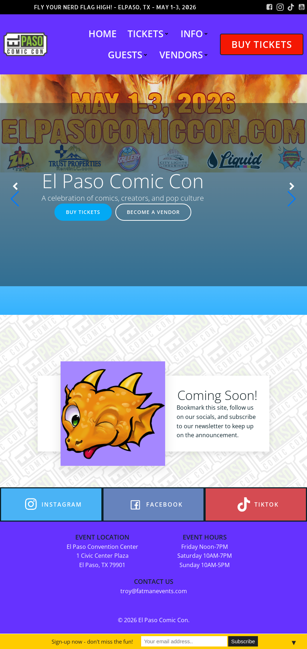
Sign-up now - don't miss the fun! (92, 641)
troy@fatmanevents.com (153, 591)
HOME (102, 33)
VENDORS (184, 54)
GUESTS (128, 54)
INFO (195, 33)
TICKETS (149, 33)
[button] (15, 194)
